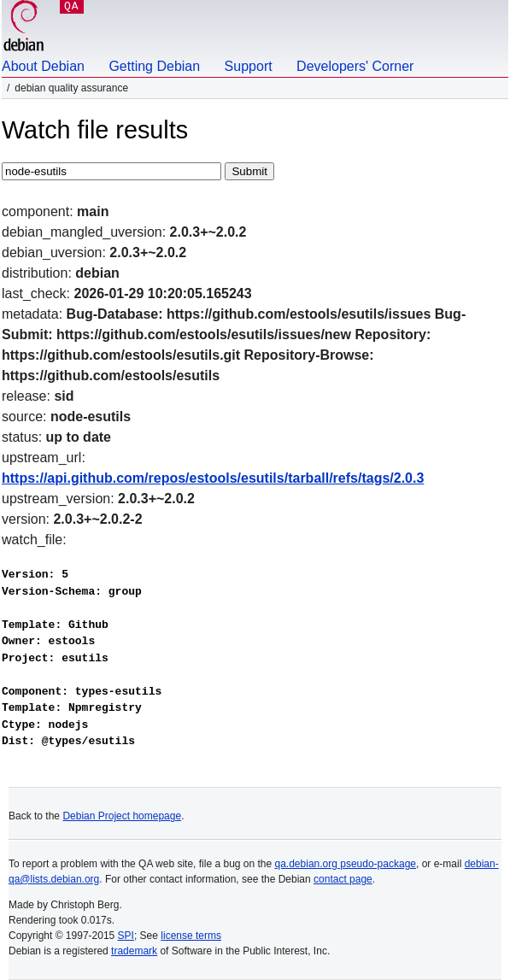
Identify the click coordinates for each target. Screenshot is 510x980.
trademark (134, 951)
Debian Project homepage (121, 816)
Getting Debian (154, 66)
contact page (343, 879)
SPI (126, 936)
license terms (191, 936)
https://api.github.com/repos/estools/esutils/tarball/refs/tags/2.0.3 (213, 478)
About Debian (43, 66)
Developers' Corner (354, 66)
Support (249, 66)
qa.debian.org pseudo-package (345, 864)
